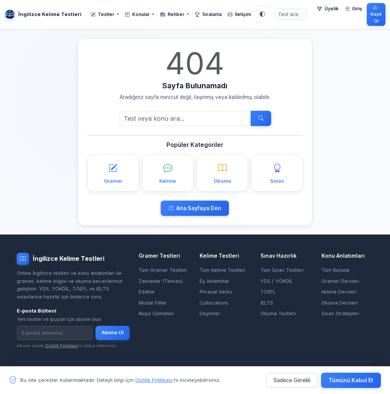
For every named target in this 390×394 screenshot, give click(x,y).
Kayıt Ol (376, 14)
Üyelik (328, 8)
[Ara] (185, 118)
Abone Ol (112, 332)
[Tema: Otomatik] (262, 14)
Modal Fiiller (153, 303)
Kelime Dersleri (338, 292)
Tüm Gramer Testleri (163, 270)
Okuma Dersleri (339, 303)
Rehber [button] (172, 14)
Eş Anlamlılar (214, 281)
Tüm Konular (335, 270)
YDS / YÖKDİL (277, 281)
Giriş (353, 8)
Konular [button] (138, 14)
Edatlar (147, 292)
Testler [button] (103, 14)
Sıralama (208, 14)
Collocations (214, 303)
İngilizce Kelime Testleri (43, 14)
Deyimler (210, 313)
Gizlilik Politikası (61, 345)
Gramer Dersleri (340, 281)
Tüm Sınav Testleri (282, 270)
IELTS (267, 303)
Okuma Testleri (278, 313)
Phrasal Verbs (216, 292)
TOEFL (268, 292)
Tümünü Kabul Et (351, 380)
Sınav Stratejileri (340, 313)
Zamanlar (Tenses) (161, 281)
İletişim (239, 14)
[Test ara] (291, 14)
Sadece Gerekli (291, 380)
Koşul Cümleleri (156, 313)
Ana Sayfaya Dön (194, 208)
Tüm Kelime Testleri (222, 270)
